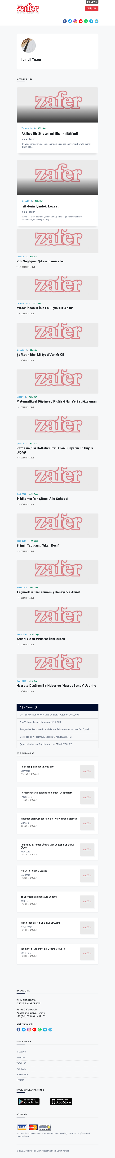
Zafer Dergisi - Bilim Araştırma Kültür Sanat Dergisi (46, 1154)
